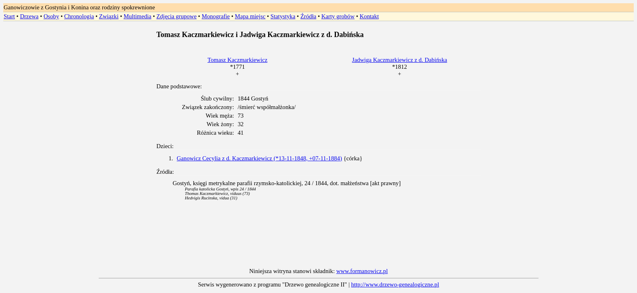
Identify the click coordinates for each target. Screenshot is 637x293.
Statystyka (283, 16)
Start (9, 16)
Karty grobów (338, 16)
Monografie (216, 16)
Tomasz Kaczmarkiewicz (238, 60)
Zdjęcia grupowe (176, 16)
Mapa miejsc (250, 16)
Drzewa (29, 16)
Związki (109, 16)
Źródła (308, 16)
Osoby (51, 16)
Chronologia (79, 16)
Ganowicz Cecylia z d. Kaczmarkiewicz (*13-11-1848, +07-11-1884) (259, 158)
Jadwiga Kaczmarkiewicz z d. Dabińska (399, 60)
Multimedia (137, 16)
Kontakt (369, 16)
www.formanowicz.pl (362, 271)
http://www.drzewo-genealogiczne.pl (395, 284)
